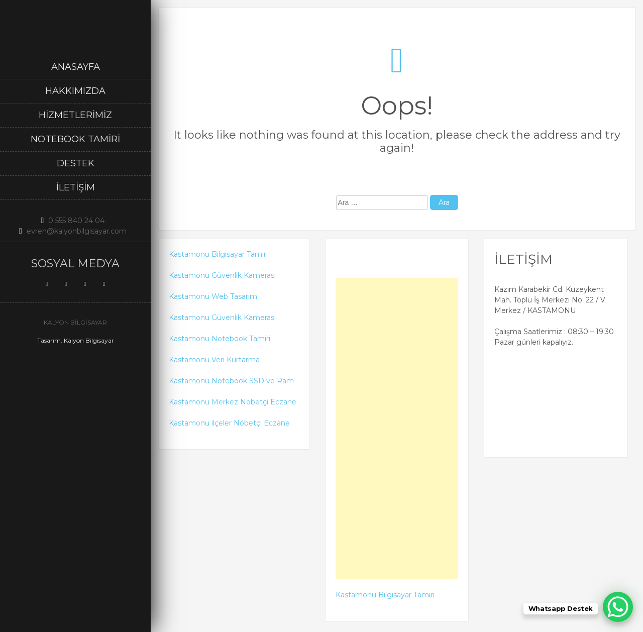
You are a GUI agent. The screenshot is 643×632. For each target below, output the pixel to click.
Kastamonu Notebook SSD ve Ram (231, 380)
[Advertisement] (397, 428)
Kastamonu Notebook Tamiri (219, 338)
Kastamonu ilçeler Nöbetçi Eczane (229, 423)
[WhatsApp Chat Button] (618, 607)
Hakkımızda (75, 90)
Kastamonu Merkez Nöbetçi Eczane (232, 401)
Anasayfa (75, 66)
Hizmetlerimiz (75, 115)
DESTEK (75, 163)
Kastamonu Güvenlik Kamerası (222, 275)
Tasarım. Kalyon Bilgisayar (75, 340)
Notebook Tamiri (75, 139)
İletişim (75, 187)
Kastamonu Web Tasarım (213, 296)
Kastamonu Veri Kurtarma (214, 359)
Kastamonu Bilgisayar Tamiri (218, 254)
